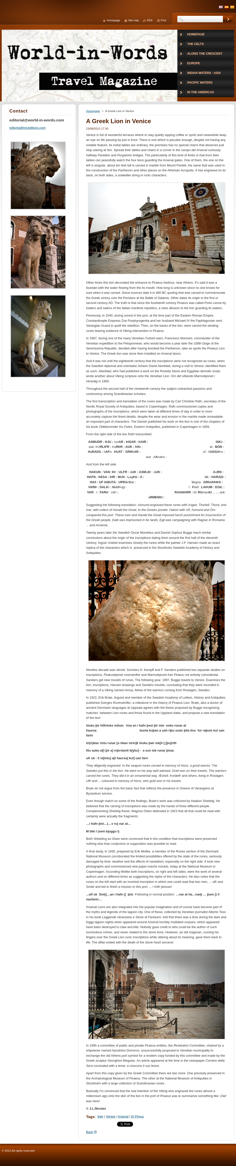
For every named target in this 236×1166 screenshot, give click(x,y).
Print (163, 20)
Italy (100, 1116)
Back (89, 1132)
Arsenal (123, 1116)
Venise (110, 1116)
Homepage (93, 111)
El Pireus (137, 1116)
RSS (149, 20)
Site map (133, 20)
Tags (90, 1117)
